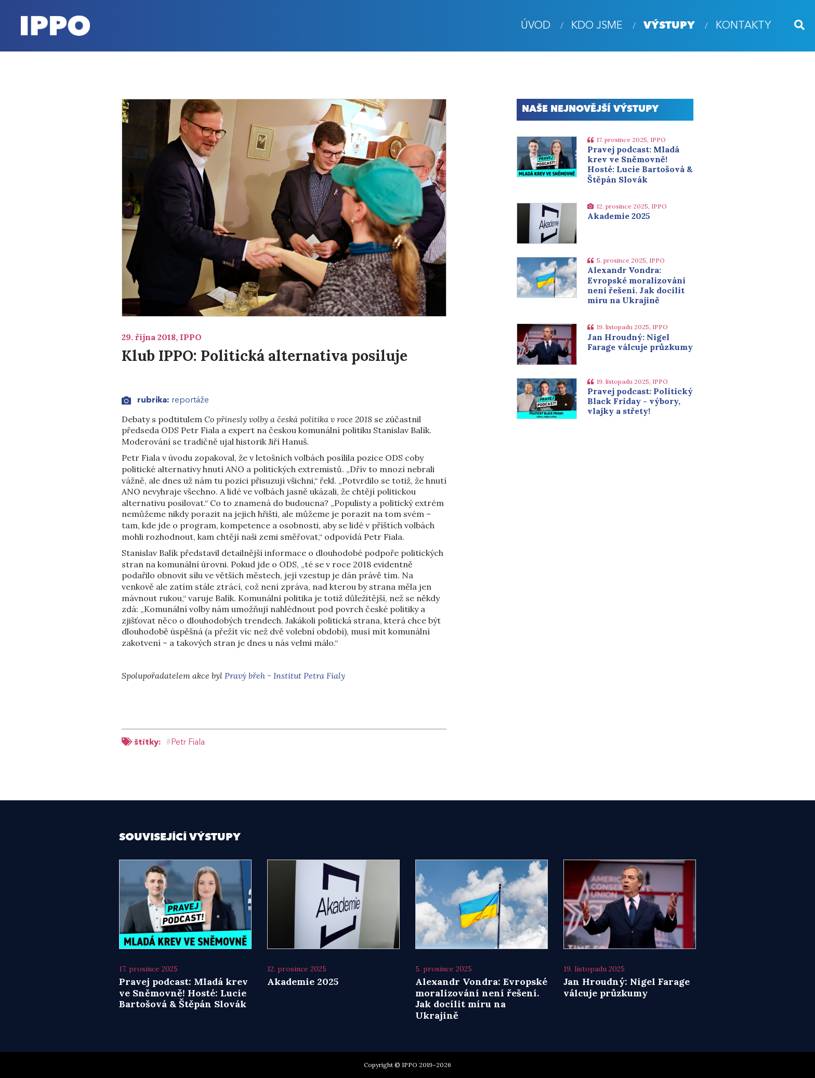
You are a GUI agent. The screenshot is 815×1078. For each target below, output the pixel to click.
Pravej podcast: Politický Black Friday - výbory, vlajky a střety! (640, 401)
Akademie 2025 (618, 216)
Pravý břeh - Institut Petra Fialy (285, 675)
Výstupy (669, 26)
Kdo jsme (597, 26)
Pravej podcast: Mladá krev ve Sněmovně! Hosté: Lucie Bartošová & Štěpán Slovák (640, 164)
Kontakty (743, 26)
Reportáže (190, 400)
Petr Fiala (188, 742)
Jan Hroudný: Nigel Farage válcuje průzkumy (640, 342)
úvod (535, 26)
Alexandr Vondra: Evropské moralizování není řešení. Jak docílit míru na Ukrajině (636, 285)
